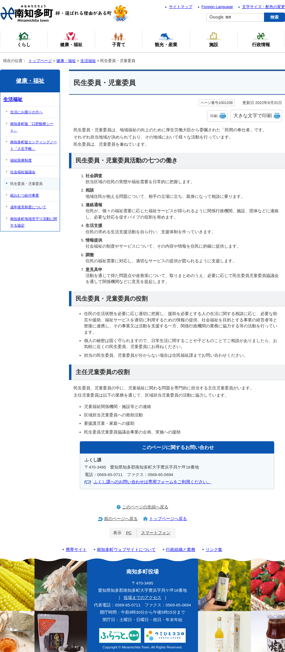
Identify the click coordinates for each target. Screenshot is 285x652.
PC (129, 533)
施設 (213, 39)
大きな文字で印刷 (252, 115)
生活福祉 (88, 60)
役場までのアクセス (142, 597)
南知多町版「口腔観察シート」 (31, 127)
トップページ (40, 60)
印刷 (214, 116)
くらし (23, 39)
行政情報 (261, 39)
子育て (118, 39)
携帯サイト (76, 549)
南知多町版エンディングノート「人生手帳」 (33, 145)
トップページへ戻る (168, 519)
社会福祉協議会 (22, 172)
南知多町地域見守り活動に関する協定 (33, 222)
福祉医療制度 (21, 160)
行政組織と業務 (180, 549)
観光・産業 (166, 39)
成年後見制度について (28, 207)
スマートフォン (155, 533)
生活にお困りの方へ (26, 112)
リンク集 (214, 549)
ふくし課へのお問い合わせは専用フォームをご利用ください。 (152, 482)
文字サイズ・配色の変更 (263, 6)
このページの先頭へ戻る (145, 507)
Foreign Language (217, 6)
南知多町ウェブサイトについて (126, 549)
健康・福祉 (66, 60)
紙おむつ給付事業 (24, 195)
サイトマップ (180, 6)
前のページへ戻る (121, 519)
